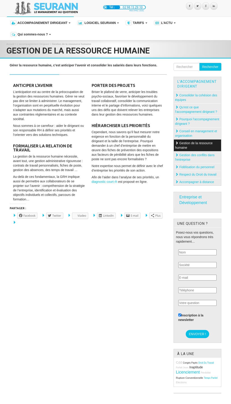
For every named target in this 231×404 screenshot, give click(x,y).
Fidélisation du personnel (197, 167)
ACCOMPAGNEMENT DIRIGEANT (40, 23)
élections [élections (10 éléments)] (181, 382)
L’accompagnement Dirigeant (33, 44)
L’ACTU (165, 23)
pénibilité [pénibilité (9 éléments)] (206, 372)
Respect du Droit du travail (198, 174)
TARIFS (136, 23)
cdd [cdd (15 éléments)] (179, 362)
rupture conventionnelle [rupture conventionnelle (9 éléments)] (189, 377)
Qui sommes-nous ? (30, 34)
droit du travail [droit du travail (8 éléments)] (206, 363)
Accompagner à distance (197, 182)
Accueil (10, 44)
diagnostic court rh (104, 181)
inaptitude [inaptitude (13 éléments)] (196, 367)
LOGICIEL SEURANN (98, 23)
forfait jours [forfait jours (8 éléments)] (182, 367)
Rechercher (210, 67)
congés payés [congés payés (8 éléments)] (190, 363)
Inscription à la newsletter (191, 317)
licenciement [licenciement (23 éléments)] (188, 372)
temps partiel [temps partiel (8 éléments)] (211, 378)
